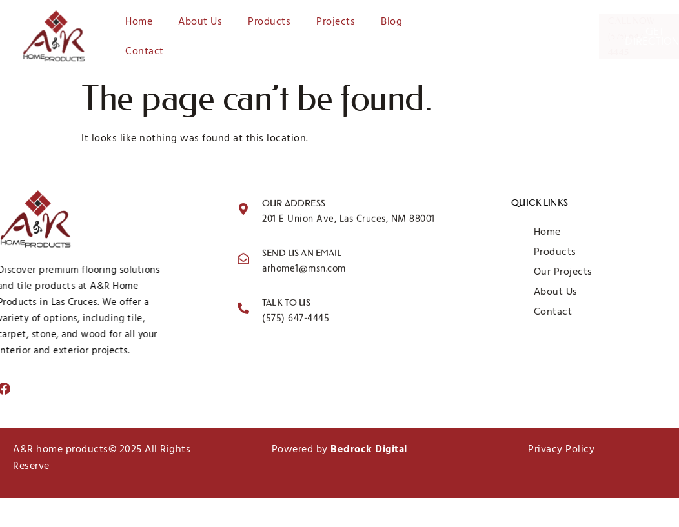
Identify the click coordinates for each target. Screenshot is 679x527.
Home (138, 21)
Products (269, 21)
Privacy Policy (561, 449)
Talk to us (286, 304)
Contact (144, 51)
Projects (335, 21)
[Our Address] (243, 210)
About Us (200, 21)
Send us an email (301, 255)
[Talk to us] (243, 309)
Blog (391, 21)
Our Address (293, 205)
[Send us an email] (243, 260)
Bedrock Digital (368, 449)
